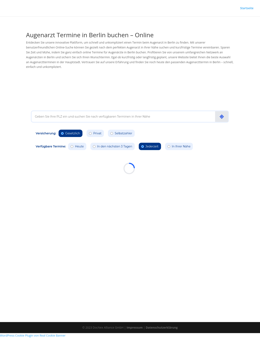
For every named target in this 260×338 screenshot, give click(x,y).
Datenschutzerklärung (162, 327)
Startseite (246, 8)
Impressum (135, 327)
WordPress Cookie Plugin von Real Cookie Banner (33, 335)
